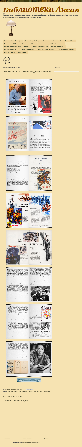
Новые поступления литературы (46, 49)
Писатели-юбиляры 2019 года (40, 46)
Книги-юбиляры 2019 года (50, 41)
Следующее (7, 438)
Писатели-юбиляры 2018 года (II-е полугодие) (16, 46)
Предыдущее (47, 438)
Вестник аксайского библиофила (13, 41)
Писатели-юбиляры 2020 (58, 46)
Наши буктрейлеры (9, 52)
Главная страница (27, 438)
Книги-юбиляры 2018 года (32, 41)
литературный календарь (44, 391)
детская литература (13, 391)
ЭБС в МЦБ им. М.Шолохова (66, 49)
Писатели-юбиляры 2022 (27, 49)
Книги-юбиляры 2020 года (67, 41)
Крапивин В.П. (32, 391)
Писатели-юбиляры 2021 (10, 49)
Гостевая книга (22, 52)
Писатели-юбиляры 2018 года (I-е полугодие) (51, 43)
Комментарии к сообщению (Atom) (31, 442)
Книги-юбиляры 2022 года (29, 43)
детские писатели (23, 391)
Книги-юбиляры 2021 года (11, 43)
